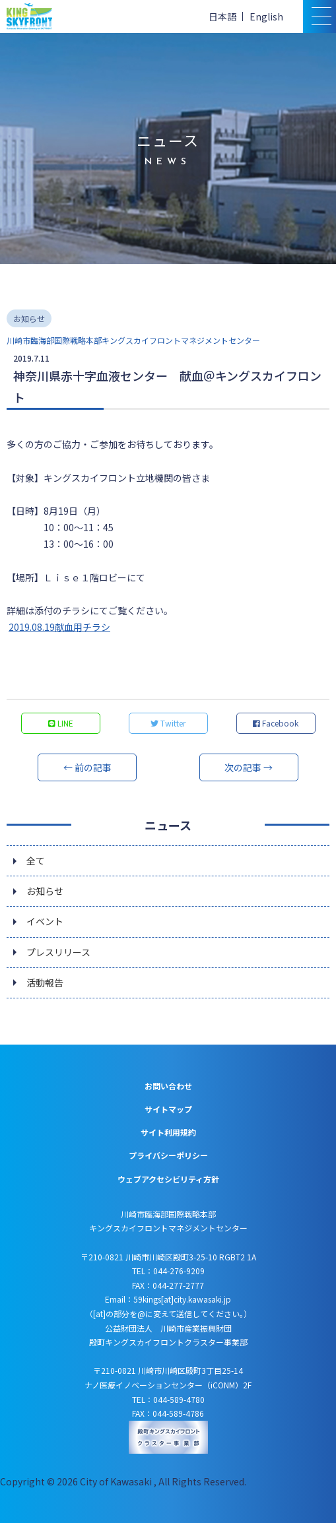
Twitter (168, 723)
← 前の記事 (87, 767)
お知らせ (44, 890)
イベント (44, 921)
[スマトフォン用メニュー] (319, 16)
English (266, 16)
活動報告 (44, 982)
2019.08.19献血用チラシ (59, 626)
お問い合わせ (168, 1085)
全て (35, 860)
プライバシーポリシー (168, 1155)
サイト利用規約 (168, 1132)
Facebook (275, 723)
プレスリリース (58, 952)
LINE (60, 723)
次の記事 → (248, 767)
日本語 (222, 16)
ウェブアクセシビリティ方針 (168, 1178)
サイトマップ (168, 1109)
